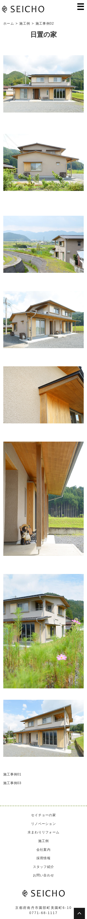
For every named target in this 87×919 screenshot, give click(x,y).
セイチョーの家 (43, 815)
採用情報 (43, 858)
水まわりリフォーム (44, 832)
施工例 (24, 23)
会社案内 (43, 849)
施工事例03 (12, 783)
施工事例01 (12, 774)
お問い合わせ (43, 875)
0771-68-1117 (43, 913)
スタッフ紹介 (43, 867)
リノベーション (43, 824)
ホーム (8, 23)
